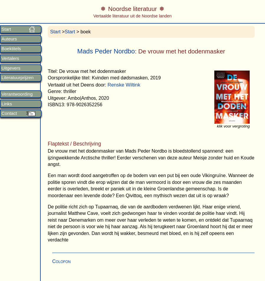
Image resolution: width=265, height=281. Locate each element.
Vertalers (10, 58)
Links (6, 104)
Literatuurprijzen (17, 77)
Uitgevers (10, 68)
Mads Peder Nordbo (106, 51)
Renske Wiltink (124, 85)
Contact (9, 113)
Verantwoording (17, 94)
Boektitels (11, 48)
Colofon (61, 261)
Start (6, 29)
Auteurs (9, 39)
